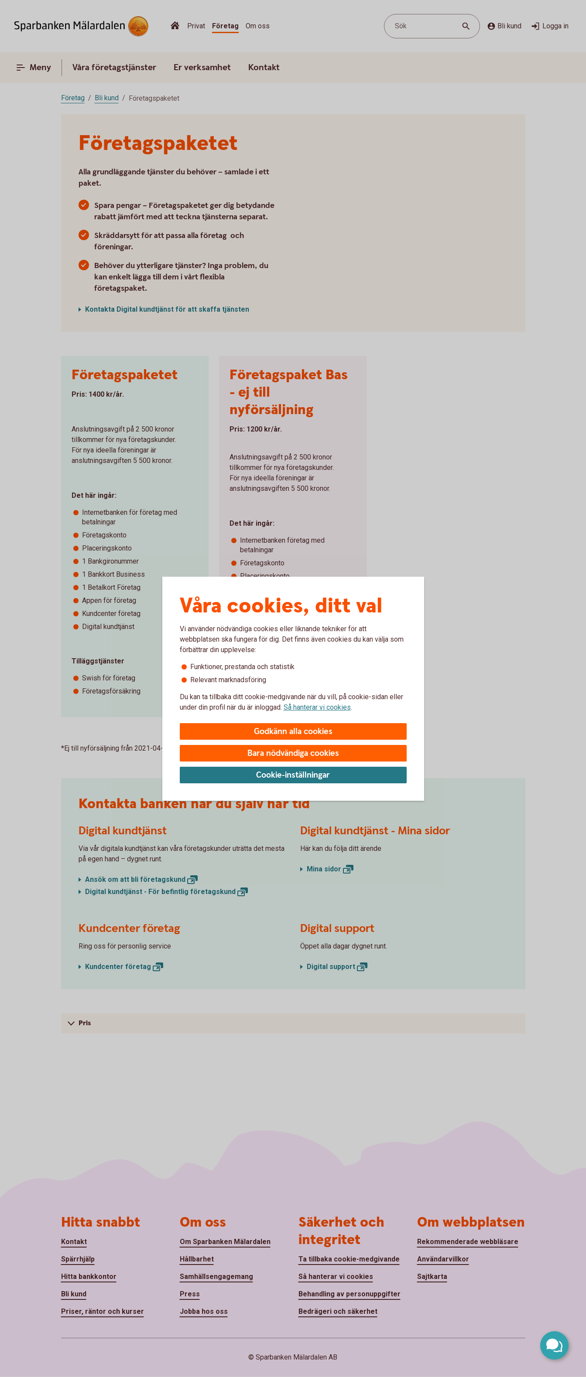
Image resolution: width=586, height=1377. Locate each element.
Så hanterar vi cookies (317, 707)
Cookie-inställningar (293, 775)
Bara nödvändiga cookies (293, 753)
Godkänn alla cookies (293, 731)
